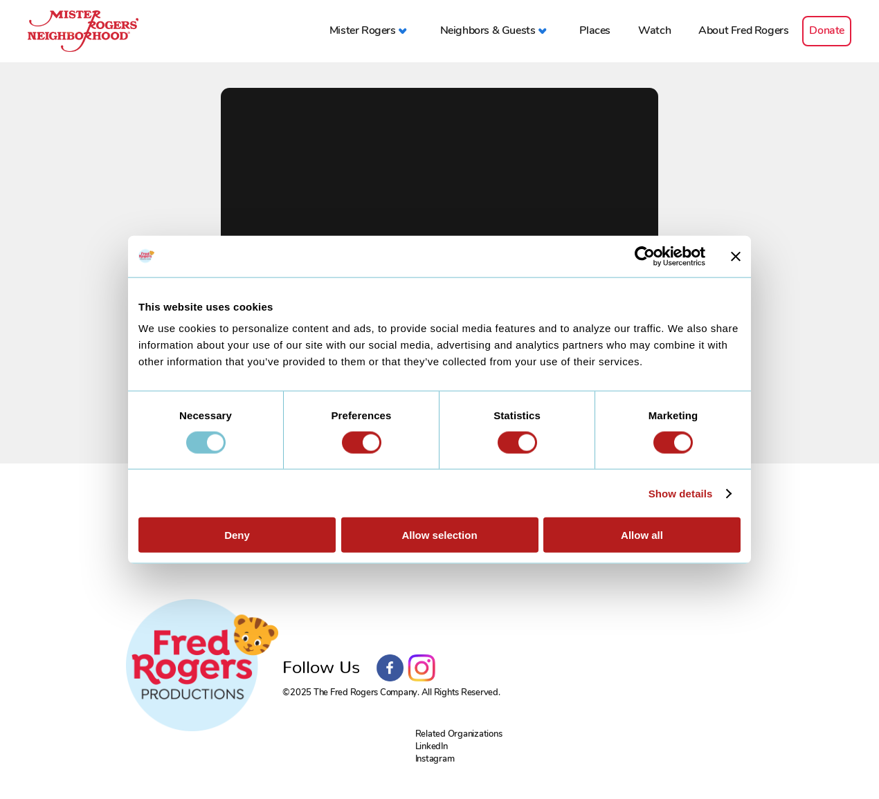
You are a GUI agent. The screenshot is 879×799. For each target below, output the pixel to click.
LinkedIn (431, 746)
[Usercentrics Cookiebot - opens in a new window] (644, 256)
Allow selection (439, 535)
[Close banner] (736, 256)
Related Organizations (458, 734)
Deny (237, 535)
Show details (681, 493)
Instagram (421, 668)
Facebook (390, 668)
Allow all (642, 535)
